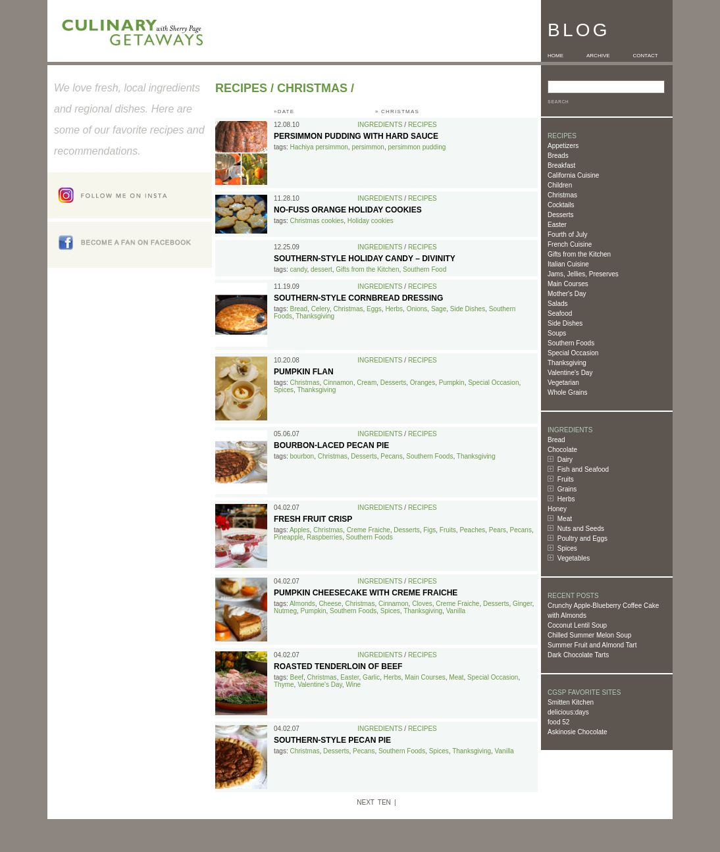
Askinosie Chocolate (577, 732)
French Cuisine (570, 244)
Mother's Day (567, 293)
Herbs (566, 499)
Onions (417, 309)
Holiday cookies (370, 220)
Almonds (302, 603)
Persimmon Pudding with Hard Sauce (356, 136)
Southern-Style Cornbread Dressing (358, 298)
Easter (557, 224)
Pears (497, 530)
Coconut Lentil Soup (577, 625)
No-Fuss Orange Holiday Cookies (348, 209)
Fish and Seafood (583, 469)
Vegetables (573, 558)
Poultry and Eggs (582, 538)
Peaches (472, 530)
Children (560, 185)
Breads (558, 155)
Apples (300, 530)
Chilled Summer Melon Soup (589, 635)
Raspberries (324, 537)
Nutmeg (285, 610)
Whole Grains (568, 392)
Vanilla (455, 610)
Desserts (560, 214)
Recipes (241, 88)
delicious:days (568, 712)
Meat (564, 518)
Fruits (565, 479)
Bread (556, 439)
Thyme (284, 684)
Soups (557, 333)
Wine (353, 684)
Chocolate (562, 449)
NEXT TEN (374, 802)
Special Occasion (573, 353)
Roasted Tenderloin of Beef (338, 666)
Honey (557, 509)
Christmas (562, 195)
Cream (366, 382)
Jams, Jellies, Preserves (583, 274)
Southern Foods (571, 343)
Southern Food (424, 269)
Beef (296, 677)
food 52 (558, 722)
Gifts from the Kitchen (579, 254)
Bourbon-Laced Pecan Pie (331, 445)
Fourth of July (568, 234)
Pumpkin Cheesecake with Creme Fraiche (365, 592)
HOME (555, 56)
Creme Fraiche (368, 530)
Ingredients (379, 124)
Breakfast (561, 165)
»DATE (284, 111)
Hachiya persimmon (318, 147)
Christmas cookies (317, 220)
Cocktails (561, 205)
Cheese (330, 603)
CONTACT (645, 56)
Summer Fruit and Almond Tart (592, 645)
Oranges (422, 382)
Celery (320, 309)
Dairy (565, 459)
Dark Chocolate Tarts (578, 655)
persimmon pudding (417, 147)
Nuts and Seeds (580, 528)
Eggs (374, 309)
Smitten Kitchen (571, 702)
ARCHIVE (598, 56)
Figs (429, 530)
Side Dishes (565, 323)
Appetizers (563, 145)
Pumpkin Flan (304, 371)
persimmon (367, 147)
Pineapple (288, 537)
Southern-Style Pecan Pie (332, 740)
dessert (321, 269)
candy (298, 269)
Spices (567, 548)
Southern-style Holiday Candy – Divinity (364, 258)
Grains (567, 489)
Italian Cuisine (568, 264)
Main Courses (568, 284)
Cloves (422, 603)
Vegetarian (563, 382)
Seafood (560, 313)
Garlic (371, 677)
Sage (438, 309)
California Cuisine (573, 175)
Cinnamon (338, 382)
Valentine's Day (570, 372)
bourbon (302, 456)
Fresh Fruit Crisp (313, 519)
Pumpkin (452, 382)
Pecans (391, 456)
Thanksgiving (567, 362)
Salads (558, 303)
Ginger (522, 603)
